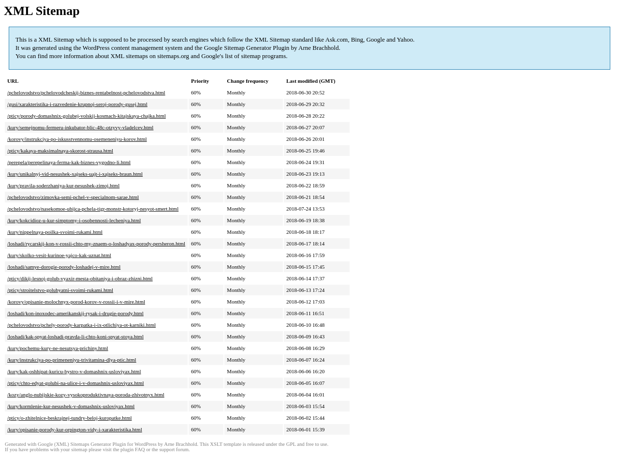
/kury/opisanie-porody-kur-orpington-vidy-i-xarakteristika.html (74, 429)
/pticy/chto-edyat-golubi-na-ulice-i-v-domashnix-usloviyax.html (75, 383)
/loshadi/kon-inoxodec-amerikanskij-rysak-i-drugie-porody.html (75, 313)
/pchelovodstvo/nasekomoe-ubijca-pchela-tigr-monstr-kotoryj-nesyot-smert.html (92, 209)
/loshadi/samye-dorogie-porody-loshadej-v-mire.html (63, 267)
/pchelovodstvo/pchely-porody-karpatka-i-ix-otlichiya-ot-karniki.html (81, 325)
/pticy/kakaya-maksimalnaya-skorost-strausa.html (60, 150)
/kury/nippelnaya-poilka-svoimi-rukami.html (55, 232)
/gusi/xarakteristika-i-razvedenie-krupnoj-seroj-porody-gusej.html (77, 104)
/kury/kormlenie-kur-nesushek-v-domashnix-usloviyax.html (70, 406)
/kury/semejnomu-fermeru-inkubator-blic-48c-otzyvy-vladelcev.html (80, 127)
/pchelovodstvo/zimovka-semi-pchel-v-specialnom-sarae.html (73, 197)
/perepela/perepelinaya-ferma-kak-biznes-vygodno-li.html (69, 162)
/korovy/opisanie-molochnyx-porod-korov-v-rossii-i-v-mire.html (76, 302)
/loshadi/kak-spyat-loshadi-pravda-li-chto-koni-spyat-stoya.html (75, 336)
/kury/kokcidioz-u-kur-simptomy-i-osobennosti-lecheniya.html (74, 220)
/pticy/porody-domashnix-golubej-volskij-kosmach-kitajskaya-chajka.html (86, 116)
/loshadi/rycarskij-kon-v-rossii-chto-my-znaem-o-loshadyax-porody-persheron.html (96, 243)
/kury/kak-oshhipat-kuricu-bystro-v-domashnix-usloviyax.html (74, 371)
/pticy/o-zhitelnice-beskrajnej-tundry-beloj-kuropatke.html (69, 418)
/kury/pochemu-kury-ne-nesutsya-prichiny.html (57, 348)
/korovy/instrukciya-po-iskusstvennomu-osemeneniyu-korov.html (77, 139)
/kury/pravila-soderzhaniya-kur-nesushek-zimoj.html (63, 185)
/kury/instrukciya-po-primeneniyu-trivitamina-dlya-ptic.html (71, 360)
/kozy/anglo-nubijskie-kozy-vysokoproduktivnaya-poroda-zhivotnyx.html (85, 394)
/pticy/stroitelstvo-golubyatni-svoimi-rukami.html (60, 290)
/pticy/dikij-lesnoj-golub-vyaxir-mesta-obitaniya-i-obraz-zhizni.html (80, 278)
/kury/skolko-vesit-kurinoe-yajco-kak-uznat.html (59, 255)
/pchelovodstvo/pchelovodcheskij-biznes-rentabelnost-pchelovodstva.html (86, 92)
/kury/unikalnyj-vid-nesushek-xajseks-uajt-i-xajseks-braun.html (75, 174)
